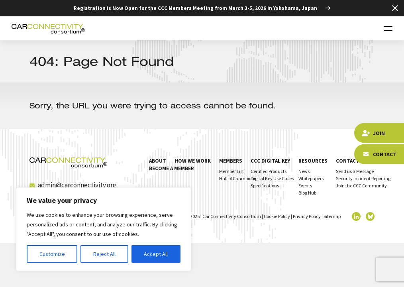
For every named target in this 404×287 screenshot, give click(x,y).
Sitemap (332, 216)
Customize (52, 254)
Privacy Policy (307, 216)
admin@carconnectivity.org (72, 185)
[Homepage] (48, 28)
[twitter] (370, 216)
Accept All (156, 254)
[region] (103, 229)
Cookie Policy (277, 216)
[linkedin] (356, 216)
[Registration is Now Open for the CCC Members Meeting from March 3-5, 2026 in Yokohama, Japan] (202, 8)
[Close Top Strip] (395, 8)
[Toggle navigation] (388, 28)
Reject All (104, 254)
